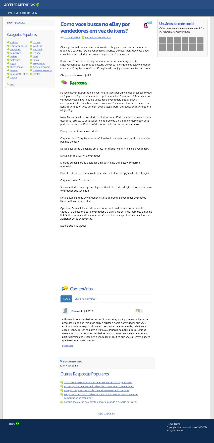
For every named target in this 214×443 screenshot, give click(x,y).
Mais (12, 84)
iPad (35, 56)
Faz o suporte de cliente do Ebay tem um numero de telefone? (99, 386)
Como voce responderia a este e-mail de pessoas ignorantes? (98, 382)
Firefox (36, 74)
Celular (14, 42)
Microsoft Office (19, 74)
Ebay (34, 12)
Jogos (13, 63)
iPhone (37, 53)
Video (13, 56)
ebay (62, 365)
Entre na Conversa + (86, 298)
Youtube (37, 46)
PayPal (14, 70)
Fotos (36, 60)
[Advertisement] (89, 256)
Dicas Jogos (16, 67)
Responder (67, 345)
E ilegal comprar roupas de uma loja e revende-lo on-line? (96, 390)
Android (37, 49)
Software (15, 60)
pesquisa (20, 22)
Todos (66, 298)
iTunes (36, 42)
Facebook (15, 49)
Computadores (18, 46)
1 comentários (72, 37)
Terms (177, 423)
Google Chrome (41, 67)
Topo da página (106, 413)
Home (9, 12)
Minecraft (15, 53)
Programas (39, 63)
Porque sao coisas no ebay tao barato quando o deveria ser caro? (100, 401)
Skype (13, 77)
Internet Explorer (42, 70)
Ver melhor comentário (98, 37)
